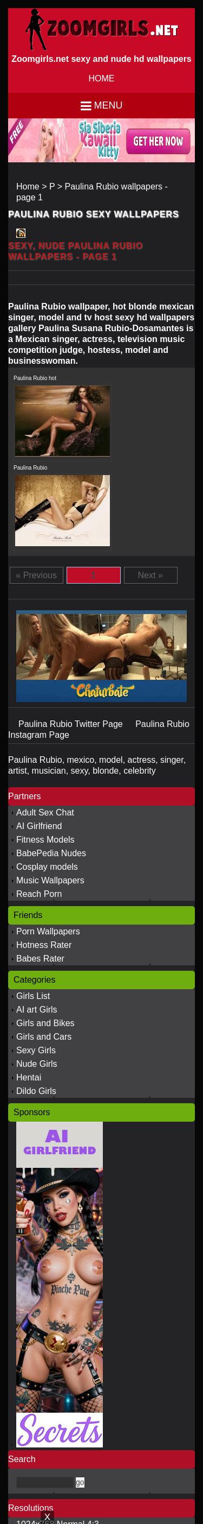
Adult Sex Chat (45, 812)
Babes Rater (40, 958)
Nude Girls (36, 1063)
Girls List (33, 996)
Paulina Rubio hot (35, 378)
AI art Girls (36, 1009)
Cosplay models (47, 866)
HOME (102, 78)
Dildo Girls (36, 1091)
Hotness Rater (43, 945)
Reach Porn (39, 894)
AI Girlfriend (39, 826)
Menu (108, 105)
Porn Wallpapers (48, 931)
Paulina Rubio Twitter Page (71, 724)
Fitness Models (45, 839)
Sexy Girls (36, 1050)
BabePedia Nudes (51, 853)
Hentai (28, 1077)
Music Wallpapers (50, 880)
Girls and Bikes (45, 1023)
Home (28, 186)
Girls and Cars (43, 1036)
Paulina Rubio (30, 468)
